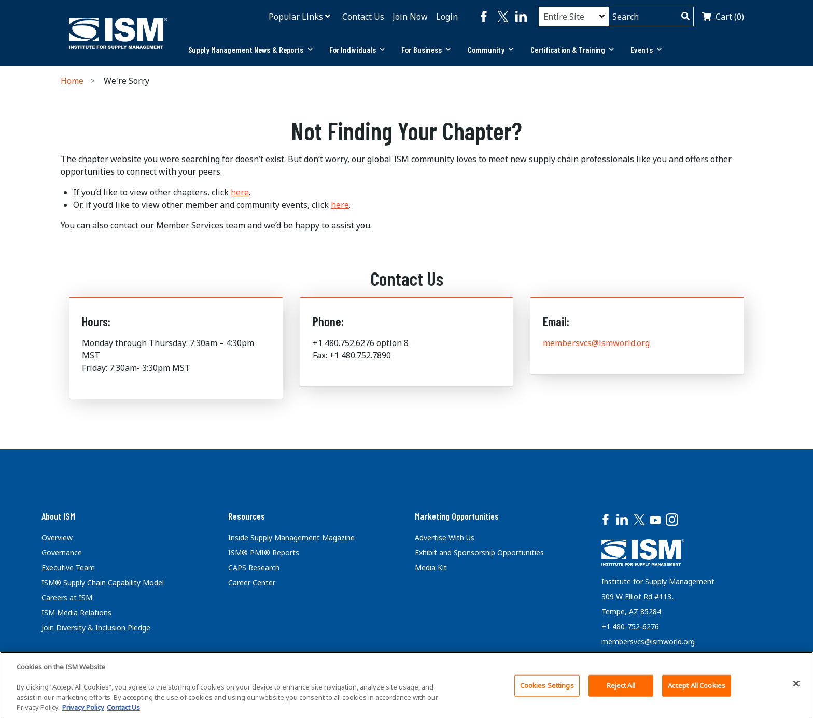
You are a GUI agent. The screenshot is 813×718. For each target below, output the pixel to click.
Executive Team (68, 567)
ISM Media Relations (76, 613)
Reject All (621, 685)
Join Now (410, 16)
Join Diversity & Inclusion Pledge (95, 628)
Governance (61, 552)
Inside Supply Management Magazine (291, 537)
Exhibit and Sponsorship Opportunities (479, 552)
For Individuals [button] (357, 49)
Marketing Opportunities (457, 516)
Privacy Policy (83, 707)
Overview (57, 537)
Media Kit (431, 567)
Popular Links (296, 16)
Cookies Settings (547, 685)
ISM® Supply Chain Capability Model (102, 582)
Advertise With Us (444, 537)
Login (447, 16)
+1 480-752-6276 (630, 626)
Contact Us (363, 16)
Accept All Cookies (696, 685)
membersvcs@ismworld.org (596, 343)
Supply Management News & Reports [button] (250, 49)
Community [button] (491, 49)
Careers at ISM (66, 597)
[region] (406, 685)
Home (72, 81)
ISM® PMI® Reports (263, 552)
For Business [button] (426, 49)
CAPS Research (253, 567)
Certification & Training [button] (572, 49)
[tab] (250, 49)
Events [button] (646, 49)
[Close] (796, 683)
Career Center (251, 582)
